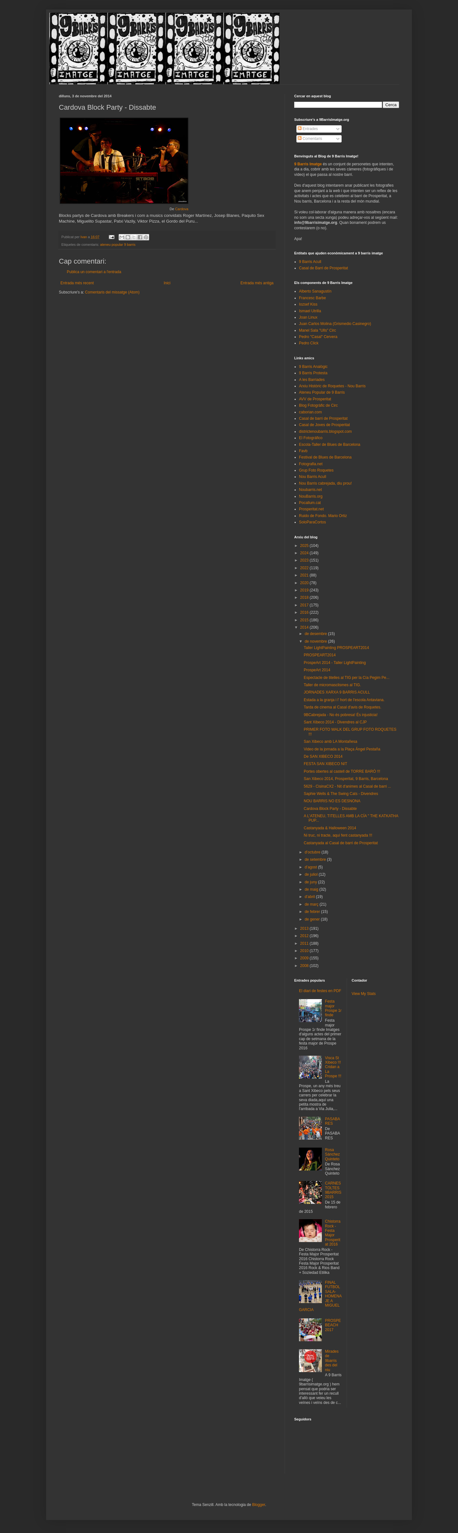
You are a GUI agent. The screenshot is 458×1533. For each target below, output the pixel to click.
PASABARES (332, 1121)
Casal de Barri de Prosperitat (323, 268)
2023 (305, 560)
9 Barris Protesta (313, 373)
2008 (305, 965)
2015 (305, 620)
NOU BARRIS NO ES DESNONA (332, 801)
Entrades (308, 129)
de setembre (316, 859)
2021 (305, 575)
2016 (305, 612)
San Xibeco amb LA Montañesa (330, 741)
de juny (311, 882)
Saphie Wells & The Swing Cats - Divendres (341, 793)
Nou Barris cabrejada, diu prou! (325, 483)
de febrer (313, 911)
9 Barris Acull (310, 261)
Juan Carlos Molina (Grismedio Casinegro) (335, 323)
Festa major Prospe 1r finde (333, 1008)
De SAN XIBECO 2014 (323, 756)
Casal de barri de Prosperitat (323, 418)
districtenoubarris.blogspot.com (325, 431)
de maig (312, 889)
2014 (305, 627)
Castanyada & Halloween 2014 (330, 828)
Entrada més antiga (257, 283)
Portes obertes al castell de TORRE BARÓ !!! (342, 771)
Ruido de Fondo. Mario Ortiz (323, 516)
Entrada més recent (77, 283)
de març (312, 904)
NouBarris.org (311, 496)
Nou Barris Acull (312, 476)
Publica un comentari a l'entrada (94, 272)
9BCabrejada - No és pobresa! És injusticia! (341, 715)
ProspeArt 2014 (317, 670)
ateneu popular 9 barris (117, 244)
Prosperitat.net (311, 509)
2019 (305, 590)
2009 (305, 958)
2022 (305, 568)
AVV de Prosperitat (315, 399)
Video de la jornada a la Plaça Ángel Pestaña (342, 749)
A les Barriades (312, 379)
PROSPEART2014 (320, 655)
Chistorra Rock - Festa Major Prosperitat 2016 (333, 1232)
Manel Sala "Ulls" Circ (317, 330)
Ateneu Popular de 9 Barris (322, 392)
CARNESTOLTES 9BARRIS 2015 (333, 1190)
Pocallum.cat (310, 503)
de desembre (316, 634)
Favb (303, 451)
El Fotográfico (311, 438)
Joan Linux (308, 317)
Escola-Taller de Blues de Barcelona (329, 444)
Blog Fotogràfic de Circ (318, 405)
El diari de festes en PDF (320, 991)
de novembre (316, 641)
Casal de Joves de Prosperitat (324, 425)
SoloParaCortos (312, 522)
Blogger (258, 1504)
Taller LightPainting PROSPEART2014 (336, 648)
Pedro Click (308, 343)
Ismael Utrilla (310, 311)
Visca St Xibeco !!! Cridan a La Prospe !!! (333, 1067)
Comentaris (310, 138)
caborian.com (310, 412)
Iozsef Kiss (308, 304)
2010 (305, 951)
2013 (305, 928)
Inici (167, 283)
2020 (305, 583)
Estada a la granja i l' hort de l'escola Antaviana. (344, 700)
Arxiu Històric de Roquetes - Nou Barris (332, 386)
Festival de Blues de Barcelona (325, 457)
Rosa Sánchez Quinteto (332, 1154)
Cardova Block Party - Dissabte (330, 808)
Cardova (181, 209)
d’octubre (313, 852)
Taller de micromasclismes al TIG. (332, 685)
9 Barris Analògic (313, 366)
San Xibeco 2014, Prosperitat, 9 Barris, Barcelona (346, 779)
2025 (305, 545)
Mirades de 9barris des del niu (332, 1360)
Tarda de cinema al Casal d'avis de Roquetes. (342, 707)
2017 (305, 605)
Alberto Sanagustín (315, 291)
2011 (305, 943)
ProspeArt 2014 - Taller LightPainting (335, 662)
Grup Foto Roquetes (316, 470)
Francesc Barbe (312, 298)
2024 (305, 553)
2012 (305, 936)
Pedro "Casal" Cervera (318, 337)
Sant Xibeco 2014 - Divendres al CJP (335, 722)
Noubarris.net (310, 489)
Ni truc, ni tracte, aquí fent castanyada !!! (338, 835)
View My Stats (364, 993)
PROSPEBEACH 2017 (333, 1325)
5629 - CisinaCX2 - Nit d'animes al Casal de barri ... (347, 786)
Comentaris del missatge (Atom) (112, 292)
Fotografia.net (311, 464)
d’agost (311, 867)
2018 (305, 597)
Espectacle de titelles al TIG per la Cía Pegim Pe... (346, 677)
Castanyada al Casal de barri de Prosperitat (341, 843)
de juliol (312, 874)
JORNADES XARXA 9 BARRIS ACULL (337, 692)
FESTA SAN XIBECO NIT (325, 764)
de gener (313, 919)
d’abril (310, 896)
